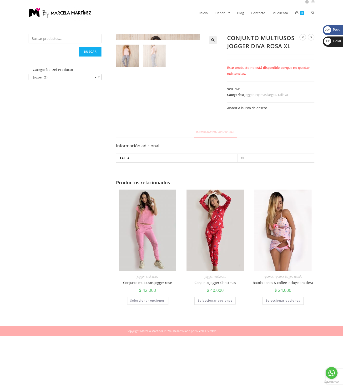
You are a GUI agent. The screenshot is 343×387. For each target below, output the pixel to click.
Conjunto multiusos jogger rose (147, 333)
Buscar (90, 52)
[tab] (215, 183)
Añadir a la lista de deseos (247, 108)
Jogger (249, 95)
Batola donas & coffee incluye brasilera (283, 333)
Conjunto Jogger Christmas (215, 333)
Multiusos (152, 327)
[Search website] (313, 13)
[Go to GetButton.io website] (331, 382)
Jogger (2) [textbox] (63, 77)
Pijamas (268, 327)
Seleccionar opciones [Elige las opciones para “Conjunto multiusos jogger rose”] (147, 351)
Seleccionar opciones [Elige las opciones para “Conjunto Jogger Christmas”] (215, 351)
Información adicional (215, 183)
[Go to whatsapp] (332, 373)
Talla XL (283, 95)
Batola (298, 327)
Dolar (332, 41)
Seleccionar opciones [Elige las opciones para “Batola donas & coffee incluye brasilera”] (283, 351)
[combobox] (65, 77)
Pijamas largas (265, 95)
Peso (332, 29)
